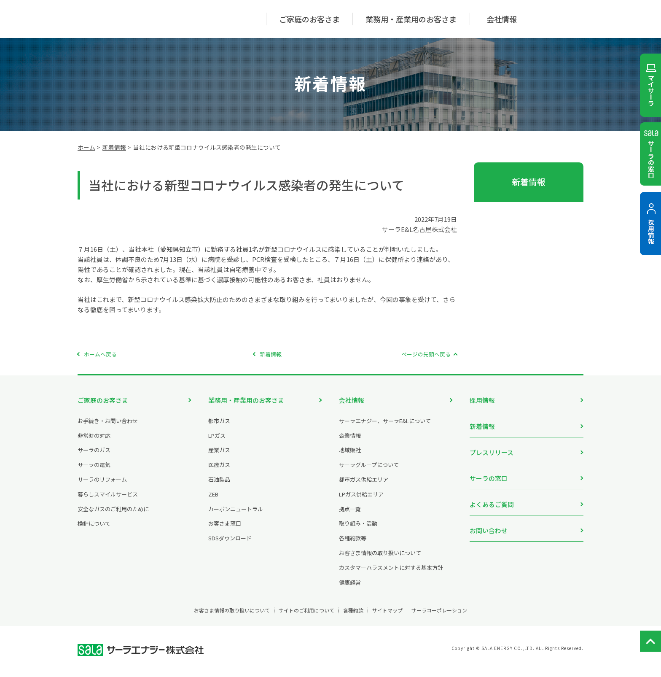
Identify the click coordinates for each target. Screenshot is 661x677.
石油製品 (219, 486)
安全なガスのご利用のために (113, 515)
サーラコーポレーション (471, 616)
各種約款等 (352, 544)
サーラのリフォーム (102, 486)
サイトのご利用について (293, 616)
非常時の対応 (94, 442)
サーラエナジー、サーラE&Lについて (385, 427)
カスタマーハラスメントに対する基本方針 (391, 574)
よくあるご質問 (492, 492)
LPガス (217, 442)
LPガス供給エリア (361, 500)
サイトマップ (403, 616)
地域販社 (350, 456)
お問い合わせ (489, 515)
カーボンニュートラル (235, 515)
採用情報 (482, 400)
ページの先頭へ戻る (426, 354)
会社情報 (351, 400)
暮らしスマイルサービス (108, 500)
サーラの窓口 (489, 469)
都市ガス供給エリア (363, 486)
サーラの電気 (94, 471)
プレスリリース (491, 446)
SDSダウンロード (230, 544)
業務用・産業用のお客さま (246, 400)
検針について (94, 530)
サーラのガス (94, 456)
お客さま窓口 (224, 530)
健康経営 (350, 589)
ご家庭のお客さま (103, 400)
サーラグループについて (369, 471)
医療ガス (219, 471)
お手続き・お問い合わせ (108, 427)
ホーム (86, 147)
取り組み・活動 (358, 530)
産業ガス (219, 456)
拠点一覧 (350, 515)
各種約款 (355, 616)
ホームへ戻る (100, 354)
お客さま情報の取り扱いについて (380, 559)
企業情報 (350, 442)
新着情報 (114, 147)
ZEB (213, 500)
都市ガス (219, 427)
